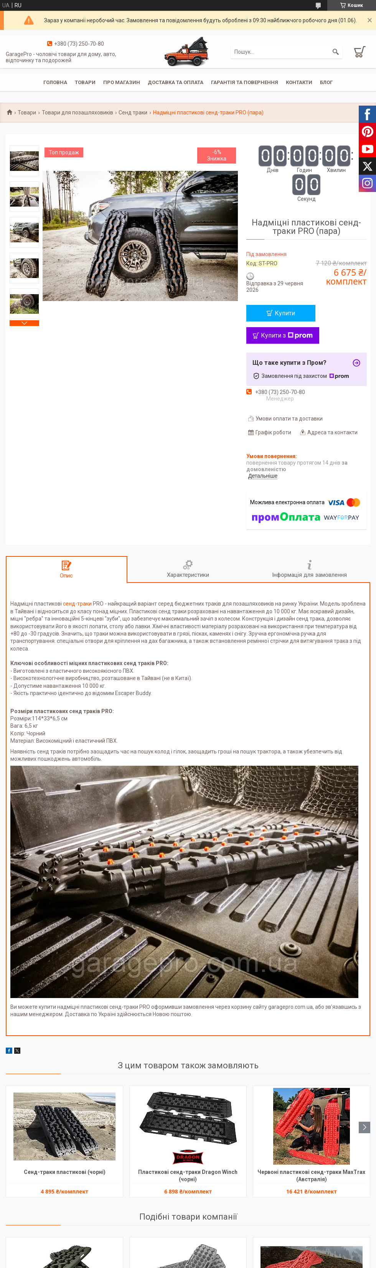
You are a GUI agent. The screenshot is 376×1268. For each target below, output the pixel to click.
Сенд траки (133, 112)
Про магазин (121, 82)
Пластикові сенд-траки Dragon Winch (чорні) (187, 1175)
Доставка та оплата (175, 82)
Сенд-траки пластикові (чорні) (65, 1172)
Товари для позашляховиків (77, 112)
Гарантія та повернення (244, 82)
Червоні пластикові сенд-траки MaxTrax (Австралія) (311, 1175)
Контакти (299, 82)
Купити (285, 313)
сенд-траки (77, 604)
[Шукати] (336, 52)
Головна (55, 82)
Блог (326, 82)
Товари (85, 82)
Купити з (287, 335)
